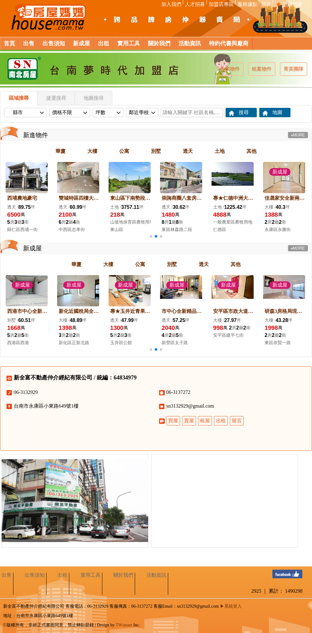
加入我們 (171, 4)
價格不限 (67, 112)
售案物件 (230, 69)
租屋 (205, 420)
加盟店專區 (221, 4)
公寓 (124, 151)
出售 (7, 575)
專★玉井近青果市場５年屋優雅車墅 (130, 311)
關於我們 (123, 575)
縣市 (23, 112)
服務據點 (247, 4)
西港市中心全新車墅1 (27, 311)
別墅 (156, 151)
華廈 (61, 151)
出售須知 (35, 575)
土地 (220, 151)
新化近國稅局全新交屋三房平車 (79, 311)
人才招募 (195, 4)
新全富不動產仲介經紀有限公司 (53, 377)
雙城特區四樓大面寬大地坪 (79, 198)
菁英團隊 (294, 69)
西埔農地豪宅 (22, 198)
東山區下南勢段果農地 (130, 198)
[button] (151, 236)
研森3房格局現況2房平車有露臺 (285, 311)
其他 (251, 151)
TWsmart (124, 625)
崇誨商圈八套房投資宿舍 (182, 198)
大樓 (92, 151)
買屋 (173, 420)
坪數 (105, 112)
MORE (298, 135)
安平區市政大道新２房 (233, 311)
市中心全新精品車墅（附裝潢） (182, 311)
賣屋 (189, 420)
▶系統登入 (231, 606)
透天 (188, 151)
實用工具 (90, 575)
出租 (221, 420)
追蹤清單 (289, 4)
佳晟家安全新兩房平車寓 (285, 198)
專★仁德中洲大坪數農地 (233, 198)
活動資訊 (156, 575)
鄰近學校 (139, 112)
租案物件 (262, 69)
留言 (266, 4)
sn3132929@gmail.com (190, 406)
